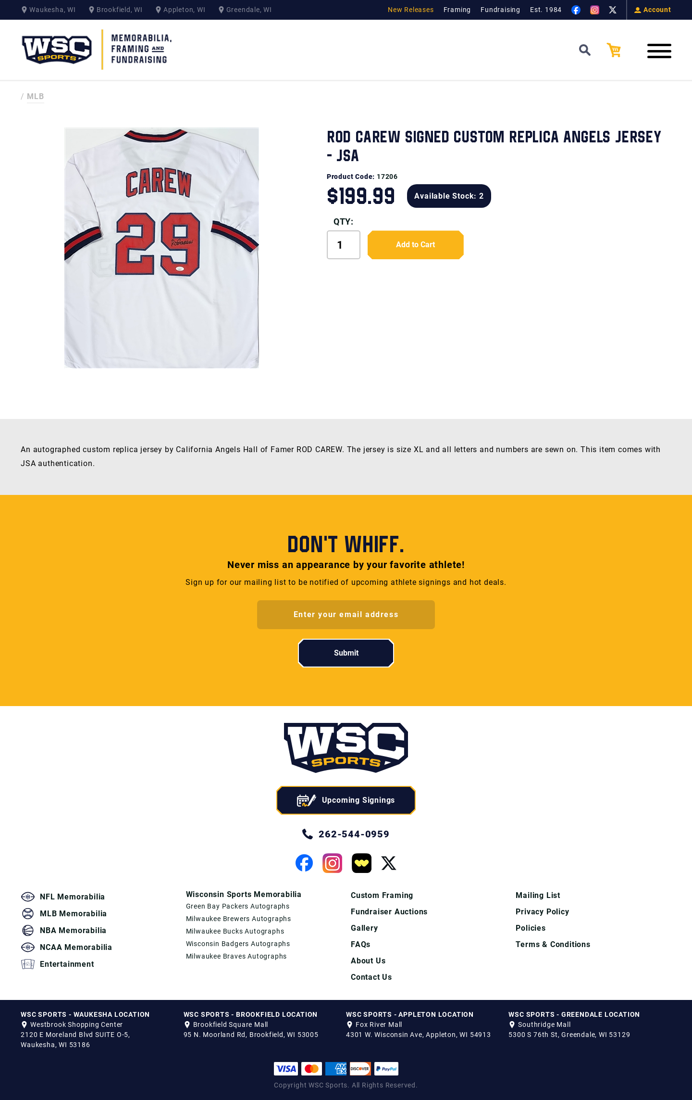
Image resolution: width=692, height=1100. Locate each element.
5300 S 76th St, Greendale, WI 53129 (569, 1034)
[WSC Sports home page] (346, 749)
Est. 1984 (546, 9)
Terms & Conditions (553, 944)
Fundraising (500, 9)
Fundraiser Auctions (389, 911)
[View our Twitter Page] (613, 10)
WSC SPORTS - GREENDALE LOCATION (574, 1014)
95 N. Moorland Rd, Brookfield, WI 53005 (251, 1034)
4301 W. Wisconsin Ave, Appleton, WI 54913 (418, 1034)
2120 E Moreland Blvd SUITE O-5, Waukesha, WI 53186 (75, 1040)
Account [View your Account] (652, 9)
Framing (457, 9)
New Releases (411, 9)
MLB (35, 96)
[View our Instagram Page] (594, 10)
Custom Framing (382, 895)
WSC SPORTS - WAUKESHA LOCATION (85, 1014)
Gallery (364, 928)
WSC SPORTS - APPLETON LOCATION (410, 1014)
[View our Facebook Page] (576, 10)
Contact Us (371, 977)
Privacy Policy (542, 911)
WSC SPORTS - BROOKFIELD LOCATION (251, 1014)
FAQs (361, 944)
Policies (530, 928)
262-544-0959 (346, 834)
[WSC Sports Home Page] (97, 50)
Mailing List (538, 895)
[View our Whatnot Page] (361, 863)
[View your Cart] (620, 50)
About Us (368, 960)
